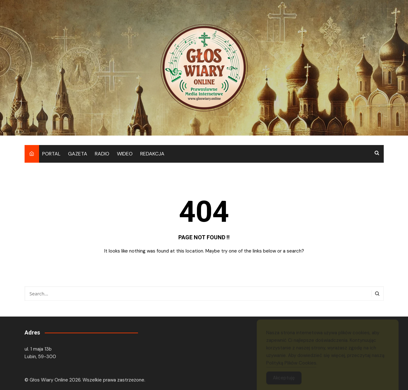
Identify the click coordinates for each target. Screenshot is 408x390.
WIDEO (125, 153)
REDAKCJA (152, 153)
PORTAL (51, 153)
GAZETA (77, 153)
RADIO (102, 153)
